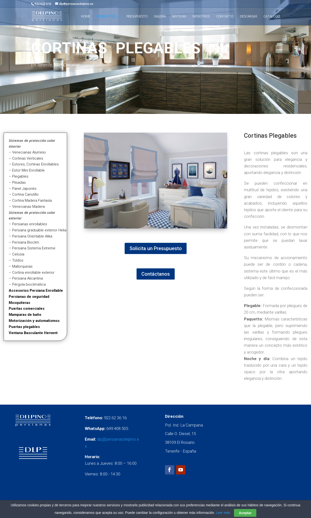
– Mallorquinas (21, 266)
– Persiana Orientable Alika (30, 236)
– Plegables (18, 176)
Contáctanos (155, 274)
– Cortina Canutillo (24, 194)
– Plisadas (17, 182)
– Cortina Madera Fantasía (30, 200)
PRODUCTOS (105, 16)
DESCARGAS (248, 16)
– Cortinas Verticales (26, 158)
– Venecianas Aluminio (27, 152)
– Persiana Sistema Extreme (32, 248)
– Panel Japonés (22, 188)
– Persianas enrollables (28, 224)
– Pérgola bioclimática (27, 284)
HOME (85, 16)
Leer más (223, 513)
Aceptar (245, 513)
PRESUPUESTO (136, 16)
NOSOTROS (201, 16)
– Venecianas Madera (27, 206)
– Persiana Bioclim (24, 242)
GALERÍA (160, 16)
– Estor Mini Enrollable (27, 170)
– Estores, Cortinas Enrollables (34, 164)
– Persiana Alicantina (26, 278)
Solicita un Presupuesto (156, 248)
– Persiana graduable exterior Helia (37, 230)
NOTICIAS (179, 16)
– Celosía (16, 254)
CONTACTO (224, 16)
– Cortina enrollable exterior (31, 272)
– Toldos (16, 260)
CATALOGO (271, 16)
